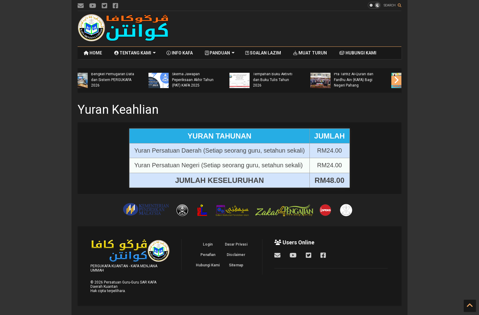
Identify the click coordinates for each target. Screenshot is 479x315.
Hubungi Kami (208, 265)
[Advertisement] (290, 29)
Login (208, 244)
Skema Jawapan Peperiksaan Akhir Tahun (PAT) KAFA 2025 (285, 79)
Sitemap (236, 265)
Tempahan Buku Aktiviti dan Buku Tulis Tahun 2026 (365, 79)
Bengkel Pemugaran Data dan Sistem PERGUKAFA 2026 (205, 79)
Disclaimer (236, 255)
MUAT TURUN (310, 52)
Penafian (207, 255)
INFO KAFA (179, 52)
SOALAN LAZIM (263, 52)
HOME (93, 52)
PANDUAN (220, 52)
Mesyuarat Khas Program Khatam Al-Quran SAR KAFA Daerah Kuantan (124, 79)
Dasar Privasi (236, 244)
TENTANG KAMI (135, 52)
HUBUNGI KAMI (357, 52)
